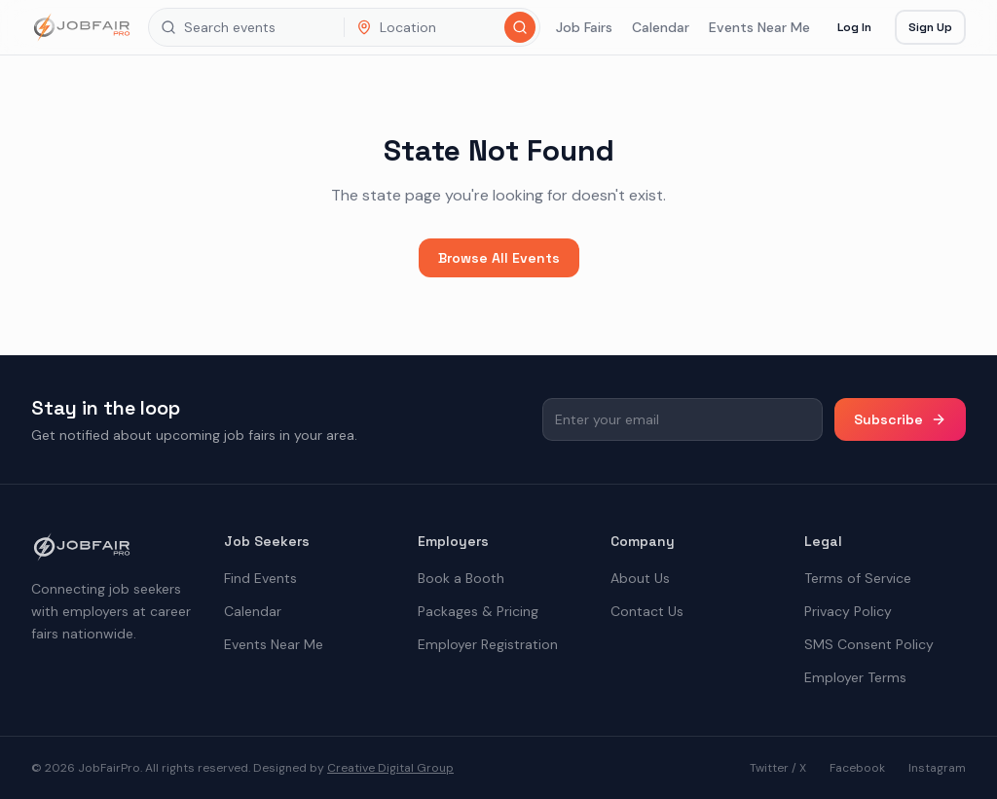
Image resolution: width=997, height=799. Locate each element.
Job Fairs (584, 27)
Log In (854, 27)
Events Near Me (759, 27)
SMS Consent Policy (869, 644)
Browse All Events (499, 258)
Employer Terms (855, 677)
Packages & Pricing (478, 611)
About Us (640, 578)
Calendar (660, 27)
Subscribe (900, 419)
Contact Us (646, 611)
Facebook (857, 768)
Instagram (937, 768)
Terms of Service (857, 578)
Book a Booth (461, 578)
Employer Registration (488, 644)
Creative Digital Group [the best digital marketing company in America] (390, 768)
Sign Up (930, 27)
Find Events (260, 578)
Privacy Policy (848, 611)
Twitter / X (778, 768)
